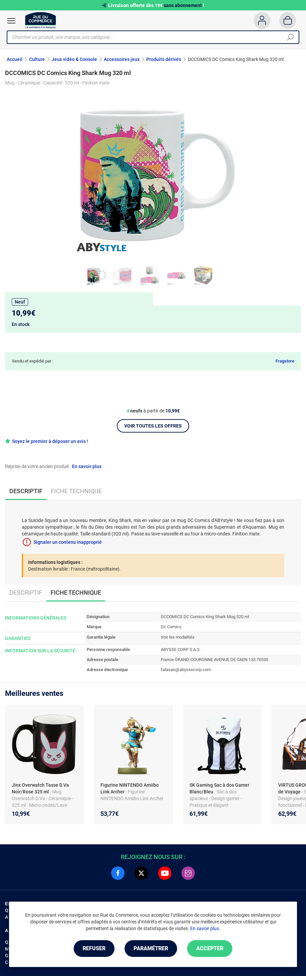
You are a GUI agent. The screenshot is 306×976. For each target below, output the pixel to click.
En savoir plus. (205, 928)
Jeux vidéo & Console (74, 59)
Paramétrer (151, 948)
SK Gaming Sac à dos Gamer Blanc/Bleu (219, 788)
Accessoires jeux (122, 59)
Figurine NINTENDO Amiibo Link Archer (129, 788)
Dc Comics (171, 626)
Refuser (94, 948)
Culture (37, 59)
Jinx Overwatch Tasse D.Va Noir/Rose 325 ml (40, 788)
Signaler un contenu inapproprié (67, 542)
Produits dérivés (163, 59)
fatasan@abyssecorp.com (186, 669)
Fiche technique (76, 491)
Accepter (209, 948)
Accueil (14, 59)
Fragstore (285, 361)
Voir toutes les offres (153, 426)
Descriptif (25, 592)
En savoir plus (86, 466)
